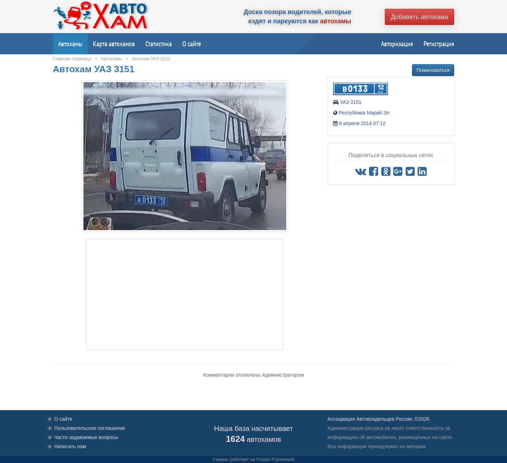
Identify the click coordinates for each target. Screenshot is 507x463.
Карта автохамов (114, 43)
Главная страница (72, 58)
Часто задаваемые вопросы (86, 437)
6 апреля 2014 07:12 (362, 123)
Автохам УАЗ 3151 (151, 58)
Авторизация (397, 43)
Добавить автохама (419, 16)
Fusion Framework (275, 459)
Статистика (158, 43)
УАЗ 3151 (351, 102)
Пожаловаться (433, 70)
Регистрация (439, 43)
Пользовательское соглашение (89, 428)
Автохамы (70, 43)
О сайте (191, 43)
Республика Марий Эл (364, 113)
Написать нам (70, 446)
